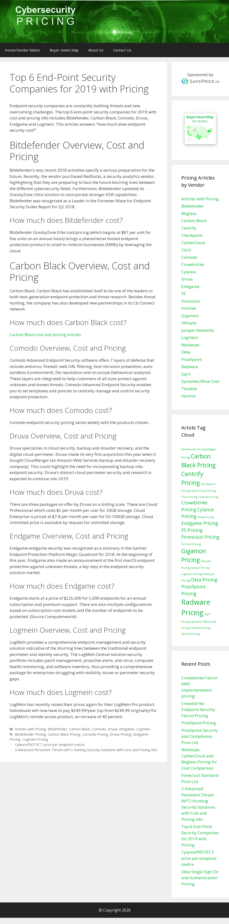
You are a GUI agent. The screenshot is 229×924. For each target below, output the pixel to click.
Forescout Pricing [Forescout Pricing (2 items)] (200, 537)
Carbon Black (79, 729)
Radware (189, 366)
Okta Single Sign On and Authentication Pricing (199, 878)
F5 (183, 293)
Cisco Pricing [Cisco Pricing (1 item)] (189, 497)
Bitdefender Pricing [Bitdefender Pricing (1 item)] (193, 449)
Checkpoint (191, 235)
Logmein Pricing (35, 739)
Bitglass (188, 213)
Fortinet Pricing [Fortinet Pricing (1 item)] (191, 544)
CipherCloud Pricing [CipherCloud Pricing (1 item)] (203, 490)
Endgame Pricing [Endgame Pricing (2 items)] (199, 523)
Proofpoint (191, 359)
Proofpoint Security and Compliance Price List (199, 736)
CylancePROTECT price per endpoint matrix (50, 744)
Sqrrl (186, 374)
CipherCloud (193, 242)
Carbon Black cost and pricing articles (45, 334)
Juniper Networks (197, 330)
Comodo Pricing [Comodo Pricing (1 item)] (208, 497)
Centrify (188, 228)
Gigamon (190, 315)
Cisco (186, 250)
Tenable (189, 388)
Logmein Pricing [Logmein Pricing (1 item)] (191, 574)
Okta (185, 352)
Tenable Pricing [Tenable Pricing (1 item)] (200, 628)
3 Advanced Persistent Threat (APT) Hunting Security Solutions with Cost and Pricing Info (86, 750)
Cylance (188, 272)
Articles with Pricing (30, 729)
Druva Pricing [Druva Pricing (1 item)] (205, 517)
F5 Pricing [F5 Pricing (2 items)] (191, 530)
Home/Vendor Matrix (22, 50)
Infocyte (188, 323)
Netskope (190, 345)
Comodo (99, 729)
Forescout (190, 301)
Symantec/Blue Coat (200, 381)
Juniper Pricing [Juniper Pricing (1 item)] (200, 567)
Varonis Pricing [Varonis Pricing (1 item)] (190, 634)
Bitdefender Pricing (30, 734)
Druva (112, 729)
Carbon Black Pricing (64, 734)
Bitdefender (57, 729)
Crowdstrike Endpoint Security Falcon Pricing (198, 709)
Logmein (143, 729)
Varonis (188, 396)
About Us (95, 50)
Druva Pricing (120, 734)
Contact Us (122, 50)
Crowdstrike (192, 264)
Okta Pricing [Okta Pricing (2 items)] (204, 580)
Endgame (126, 729)
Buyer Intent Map (64, 50)
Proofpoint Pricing (198, 723)
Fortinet (188, 308)
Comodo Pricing (95, 734)
